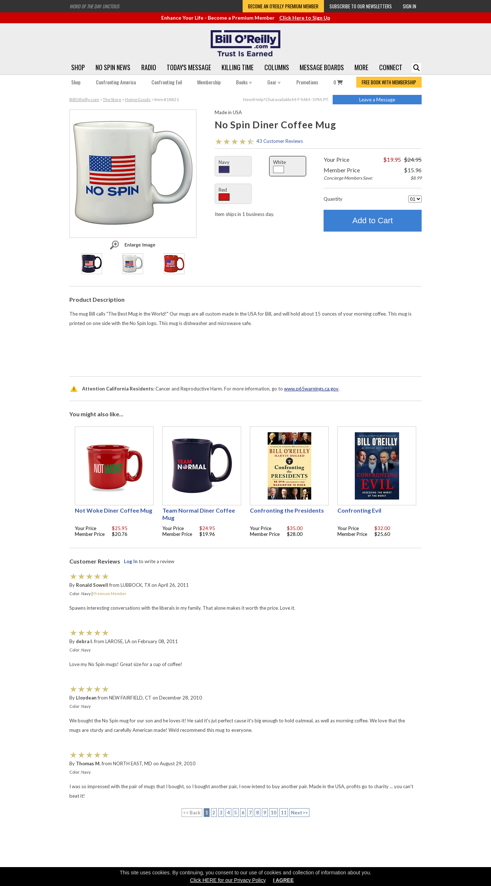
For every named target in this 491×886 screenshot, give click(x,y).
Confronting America (116, 82)
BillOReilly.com (84, 99)
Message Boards (322, 67)
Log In (131, 561)
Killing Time (237, 67)
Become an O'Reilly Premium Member (283, 6)
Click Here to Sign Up (304, 18)
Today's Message (189, 67)
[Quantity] (415, 199)
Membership (209, 82)
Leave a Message (377, 100)
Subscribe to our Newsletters (360, 6)
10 (273, 812)
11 (284, 812)
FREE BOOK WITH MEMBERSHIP (389, 82)
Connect (390, 67)
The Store (112, 99)
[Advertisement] (245, 349)
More (361, 67)
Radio (148, 67)
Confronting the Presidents (287, 510)
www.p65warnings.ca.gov (311, 389)
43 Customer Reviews (279, 141)
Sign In (409, 6)
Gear (274, 82)
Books (244, 82)
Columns (276, 67)
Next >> (299, 812)
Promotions (307, 82)
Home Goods (138, 99)
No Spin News (113, 67)
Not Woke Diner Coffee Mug (113, 510)
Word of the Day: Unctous (94, 6)
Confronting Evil (166, 82)
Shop (78, 67)
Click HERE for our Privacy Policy (228, 880)
